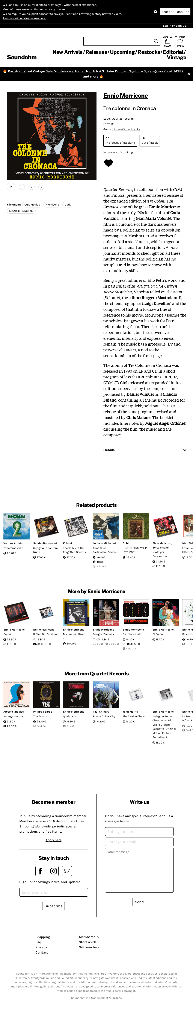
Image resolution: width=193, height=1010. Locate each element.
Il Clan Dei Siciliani (45, 634)
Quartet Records (123, 118)
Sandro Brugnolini (45, 543)
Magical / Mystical (21, 210)
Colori (7, 634)
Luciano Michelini (104, 543)
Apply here (54, 840)
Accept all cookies (175, 12)
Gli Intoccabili (132, 634)
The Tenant (40, 716)
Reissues (96, 52)
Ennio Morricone (125, 95)
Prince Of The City (104, 716)
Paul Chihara (101, 711)
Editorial (173, 52)
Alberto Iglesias (13, 711)
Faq (38, 942)
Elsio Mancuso (161, 543)
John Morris (130, 711)
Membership (89, 937)
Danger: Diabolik (103, 634)
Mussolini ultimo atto (74, 636)
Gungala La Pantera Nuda (45, 550)
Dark (68, 204)
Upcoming (122, 52)
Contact (42, 952)
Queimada (69, 716)
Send (139, 902)
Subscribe (53, 906)
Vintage (176, 57)
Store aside (87, 942)
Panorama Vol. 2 (13, 548)
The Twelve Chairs (134, 716)
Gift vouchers (89, 947)
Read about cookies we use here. (24, 18)
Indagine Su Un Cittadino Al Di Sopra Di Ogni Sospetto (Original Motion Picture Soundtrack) (164, 727)
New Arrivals (67, 52)
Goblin (127, 543)
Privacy (41, 947)
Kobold (67, 543)
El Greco (157, 634)
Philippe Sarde (42, 711)
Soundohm (21, 57)
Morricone (52, 204)
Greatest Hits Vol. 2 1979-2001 (135, 550)
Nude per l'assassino (159, 554)
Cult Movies (32, 204)
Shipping (43, 937)
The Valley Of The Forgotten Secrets (74, 550)
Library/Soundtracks (126, 129)
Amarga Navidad (13, 716)
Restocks (148, 52)
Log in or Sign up (174, 25)
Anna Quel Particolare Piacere (105, 550)
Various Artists (13, 543)
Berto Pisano (160, 547)
